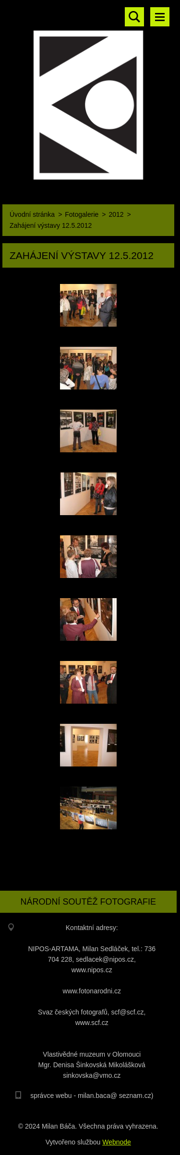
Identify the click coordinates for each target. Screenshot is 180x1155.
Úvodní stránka (32, 214)
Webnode (116, 1142)
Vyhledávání (134, 16)
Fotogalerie (81, 214)
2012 (115, 214)
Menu (159, 16)
